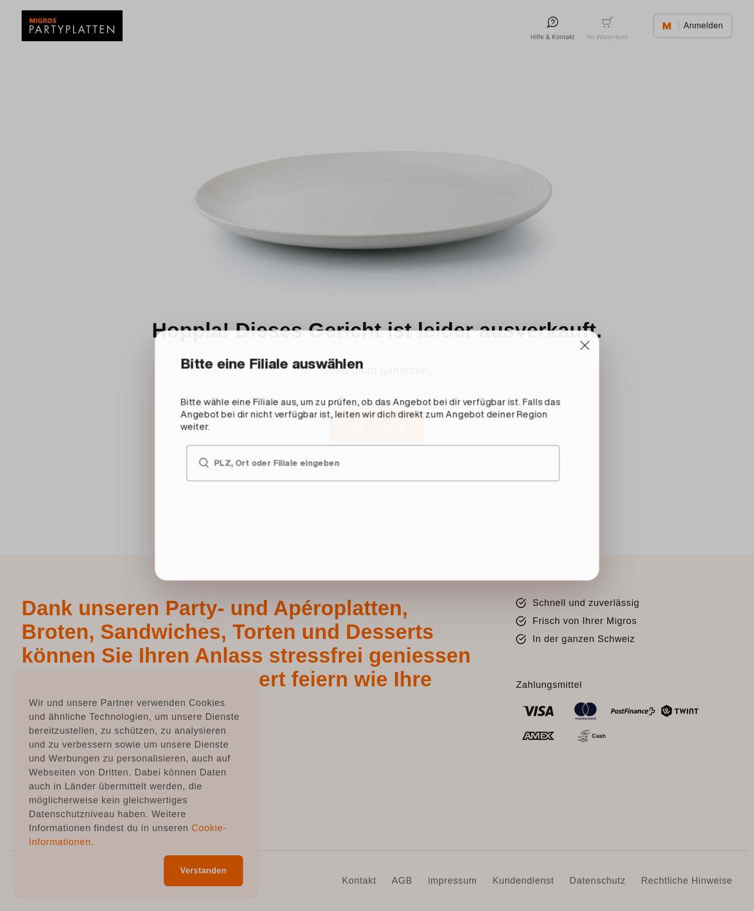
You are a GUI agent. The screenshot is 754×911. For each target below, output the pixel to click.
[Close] (475, 403)
